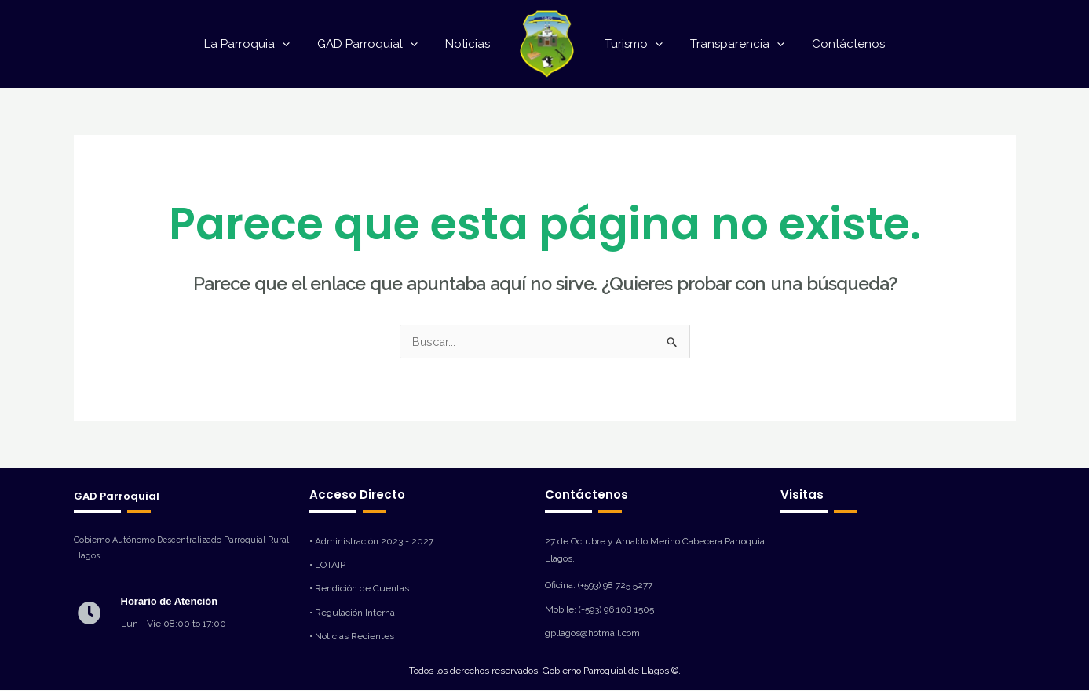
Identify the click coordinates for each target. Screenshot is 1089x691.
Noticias (470, 44)
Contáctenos (838, 44)
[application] (292, 44)
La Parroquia (257, 44)
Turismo (632, 44)
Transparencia (732, 44)
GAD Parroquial (373, 44)
